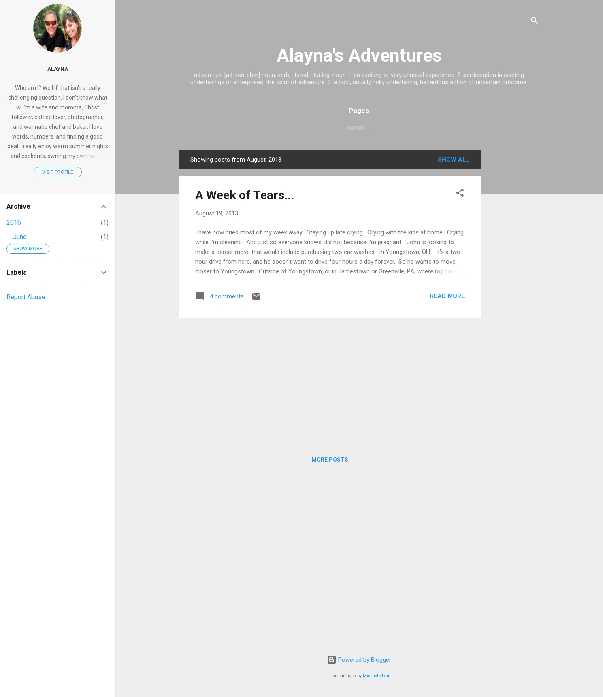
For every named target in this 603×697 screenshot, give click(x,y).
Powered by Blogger (359, 659)
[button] (460, 194)
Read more (447, 296)
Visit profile (57, 172)
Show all (454, 159)
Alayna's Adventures (359, 55)
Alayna (57, 69)
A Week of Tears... (244, 195)
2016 (13, 222)
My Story (355, 128)
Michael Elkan (376, 675)
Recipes (398, 128)
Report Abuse (25, 297)
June (20, 237)
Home (316, 128)
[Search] (534, 22)
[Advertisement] (513, 271)
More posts (329, 459)
